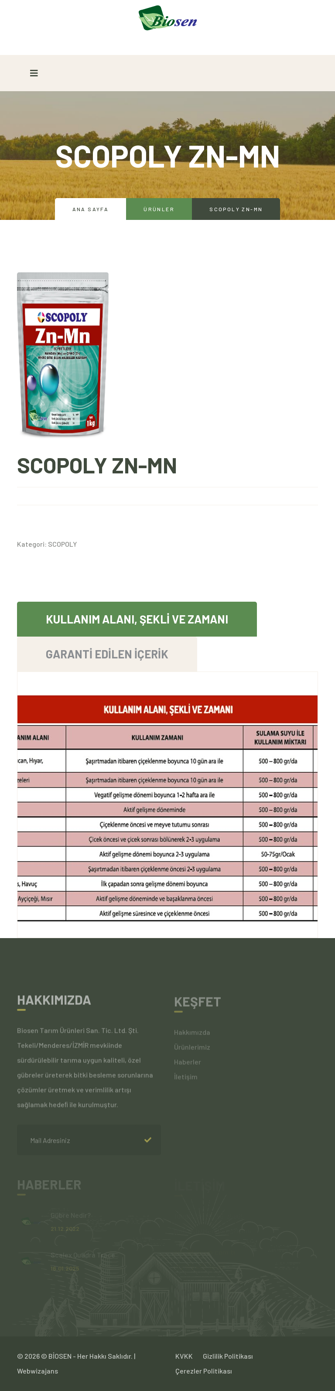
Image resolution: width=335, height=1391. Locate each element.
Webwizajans (37, 1371)
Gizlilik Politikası (228, 1356)
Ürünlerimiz (192, 1049)
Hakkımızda (192, 1035)
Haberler (187, 1064)
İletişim (186, 1079)
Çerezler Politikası (203, 1371)
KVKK (184, 1356)
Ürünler (159, 209)
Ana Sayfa (90, 209)
